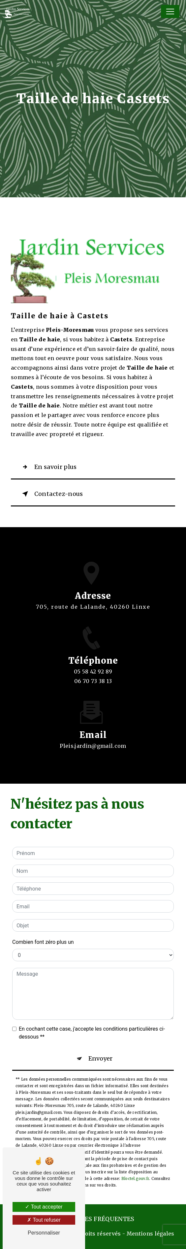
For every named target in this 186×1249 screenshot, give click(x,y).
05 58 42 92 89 (93, 677)
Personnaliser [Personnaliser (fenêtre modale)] (44, 1233)
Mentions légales (150, 1233)
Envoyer (100, 1058)
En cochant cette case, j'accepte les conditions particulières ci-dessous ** (92, 1033)
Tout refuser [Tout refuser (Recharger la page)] (44, 1220)
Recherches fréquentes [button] (92, 1219)
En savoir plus (48, 467)
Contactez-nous (51, 494)
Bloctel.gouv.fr (135, 1178)
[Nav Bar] (170, 11)
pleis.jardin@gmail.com (93, 740)
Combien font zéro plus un (43, 942)
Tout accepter (43, 1207)
